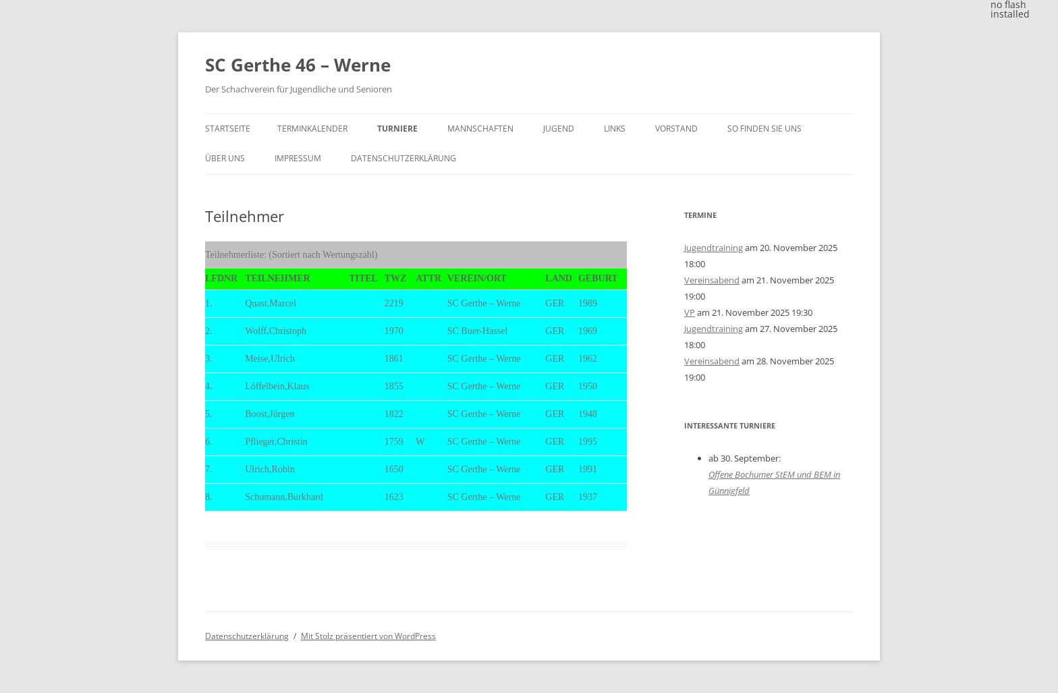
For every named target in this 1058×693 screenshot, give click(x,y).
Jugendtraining (713, 248)
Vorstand (676, 128)
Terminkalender (312, 128)
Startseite (227, 128)
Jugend (558, 128)
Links (614, 128)
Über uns (225, 158)
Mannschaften (480, 128)
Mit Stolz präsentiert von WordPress (368, 636)
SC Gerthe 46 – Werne (298, 65)
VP (689, 312)
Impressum (298, 158)
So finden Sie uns (764, 128)
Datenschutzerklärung (403, 158)
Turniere (397, 128)
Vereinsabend (712, 280)
